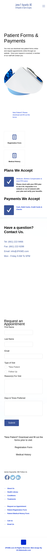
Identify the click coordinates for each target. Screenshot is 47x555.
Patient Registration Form (17, 510)
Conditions (11, 495)
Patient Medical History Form (18, 513)
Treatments (11, 499)
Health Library (12, 492)
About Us (10, 488)
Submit (13, 423)
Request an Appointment (16, 506)
